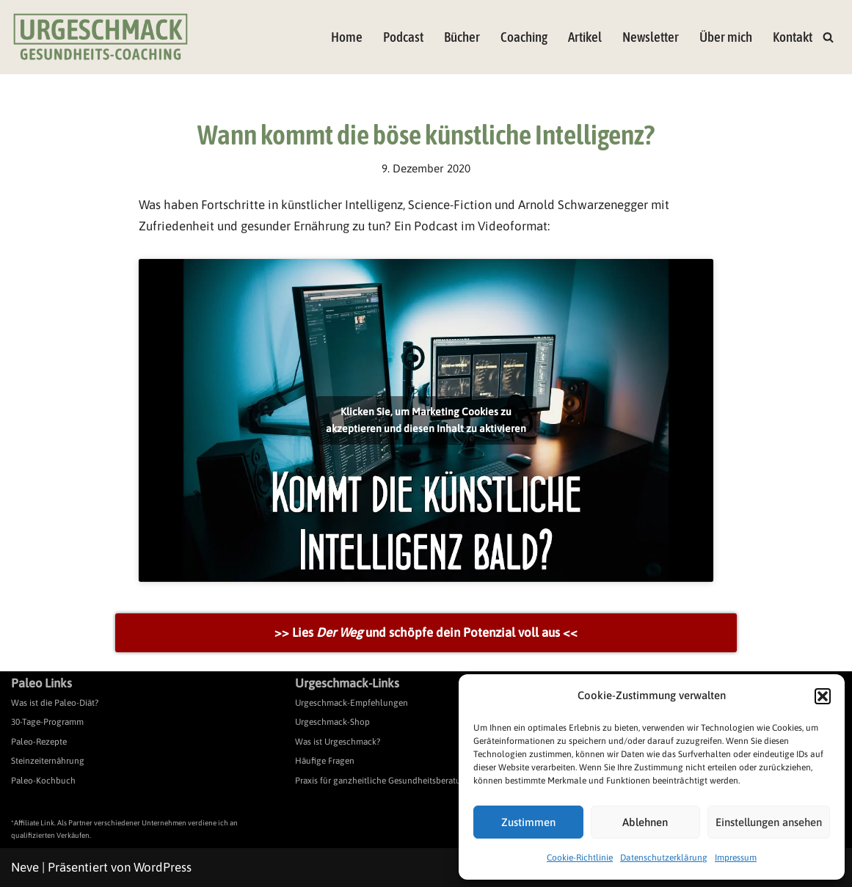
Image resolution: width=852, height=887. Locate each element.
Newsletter (650, 37)
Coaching (523, 37)
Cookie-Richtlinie (580, 858)
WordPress (163, 867)
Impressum (736, 858)
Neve (25, 867)
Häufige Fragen (324, 761)
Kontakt (792, 37)
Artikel (585, 37)
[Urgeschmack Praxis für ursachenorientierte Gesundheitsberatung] (100, 37)
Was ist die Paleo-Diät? (54, 703)
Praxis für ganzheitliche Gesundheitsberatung (383, 780)
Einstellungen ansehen (769, 822)
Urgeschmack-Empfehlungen (351, 703)
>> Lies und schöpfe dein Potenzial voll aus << (426, 632)
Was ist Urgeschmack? (337, 742)
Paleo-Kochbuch (43, 780)
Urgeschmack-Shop (332, 722)
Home (347, 37)
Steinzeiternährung (47, 761)
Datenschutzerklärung (663, 858)
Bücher (462, 37)
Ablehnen (645, 822)
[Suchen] (828, 37)
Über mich (725, 37)
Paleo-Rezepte (39, 742)
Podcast (403, 37)
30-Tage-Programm (47, 722)
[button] (822, 696)
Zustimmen (528, 822)
